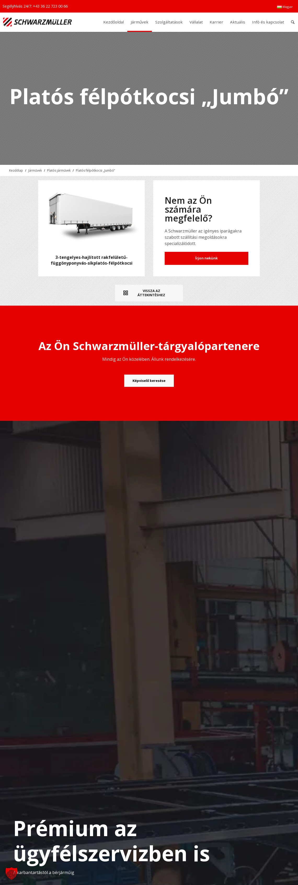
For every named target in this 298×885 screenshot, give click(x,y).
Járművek (35, 170)
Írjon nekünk (206, 258)
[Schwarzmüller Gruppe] (37, 22)
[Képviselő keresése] (149, 381)
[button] (11, 873)
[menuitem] (285, 6)
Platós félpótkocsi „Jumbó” (95, 170)
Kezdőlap (16, 170)
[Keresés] (293, 22)
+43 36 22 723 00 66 (50, 6)
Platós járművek (59, 170)
